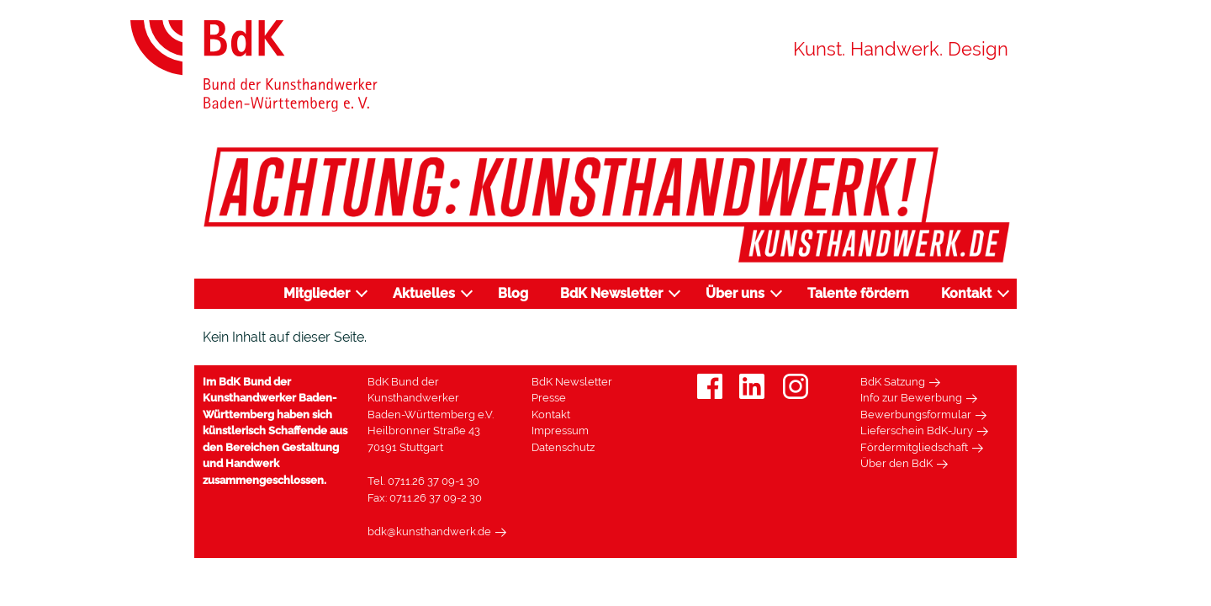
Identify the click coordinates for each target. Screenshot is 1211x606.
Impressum (560, 430)
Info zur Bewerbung (911, 397)
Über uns (735, 293)
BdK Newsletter (611, 293)
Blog (513, 293)
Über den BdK (896, 463)
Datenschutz (563, 447)
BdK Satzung (892, 381)
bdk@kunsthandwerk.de (429, 531)
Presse (548, 397)
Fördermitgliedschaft (914, 447)
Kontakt (966, 293)
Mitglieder (316, 293)
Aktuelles (424, 293)
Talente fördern (858, 293)
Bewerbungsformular (915, 414)
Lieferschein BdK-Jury (916, 430)
